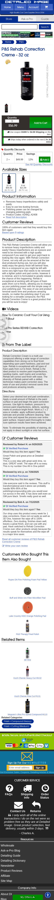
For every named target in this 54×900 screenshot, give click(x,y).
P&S (21, 42)
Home (7, 7)
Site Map (6, 880)
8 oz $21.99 (23, 182)
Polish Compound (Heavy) (17, 721)
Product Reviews (11, 870)
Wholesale (7, 845)
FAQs (9, 792)
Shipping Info (27, 793)
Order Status (44, 793)
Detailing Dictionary (13, 860)
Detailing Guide (10, 855)
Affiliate (5, 875)
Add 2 (44, 159)
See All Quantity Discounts (39, 164)
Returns (35, 809)
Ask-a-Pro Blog (10, 850)
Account (33, 7)
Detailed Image (27, 2)
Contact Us (17, 809)
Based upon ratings (13, 232)
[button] (48, 895)
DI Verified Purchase (15, 448)
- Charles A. (26, 833)
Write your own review (15, 546)
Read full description (16, 217)
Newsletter (7, 865)
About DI (6, 894)
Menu (20, 7)
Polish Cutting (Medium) (16, 726)
